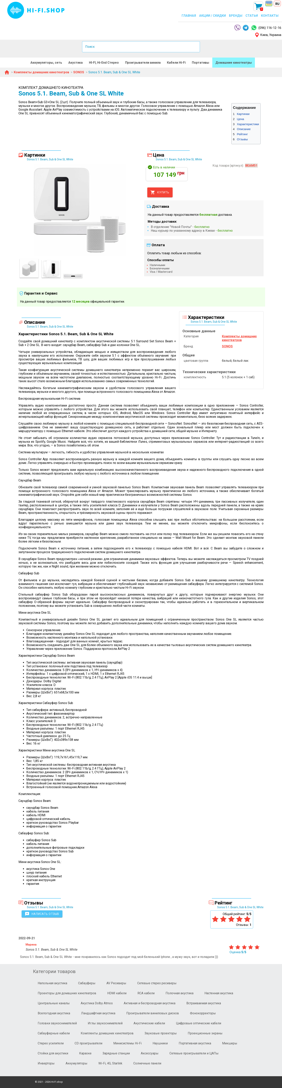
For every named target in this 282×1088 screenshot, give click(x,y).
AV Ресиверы (116, 983)
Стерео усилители (51, 1043)
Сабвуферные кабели (54, 1033)
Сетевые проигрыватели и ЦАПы (194, 1053)
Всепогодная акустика (54, 1013)
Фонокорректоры (203, 1013)
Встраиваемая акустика (203, 1003)
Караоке (85, 1053)
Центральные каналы (54, 1003)
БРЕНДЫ (235, 15)
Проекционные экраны (205, 1033)
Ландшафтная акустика (98, 1013)
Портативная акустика (195, 1043)
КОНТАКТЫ (269, 15)
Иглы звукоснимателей (105, 1023)
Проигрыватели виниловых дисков (152, 1013)
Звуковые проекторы (161, 1033)
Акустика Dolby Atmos (97, 1003)
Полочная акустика (179, 993)
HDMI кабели (116, 993)
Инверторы (46, 1063)
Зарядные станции (116, 1053)
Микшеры (229, 1043)
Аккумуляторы (76, 1063)
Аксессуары (149, 1053)
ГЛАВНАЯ (189, 15)
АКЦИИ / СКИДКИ (212, 15)
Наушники (160, 1043)
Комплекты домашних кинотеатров (107, 1033)
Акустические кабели (149, 1023)
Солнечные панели (147, 1063)
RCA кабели (146, 993)
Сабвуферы (86, 983)
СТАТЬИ (251, 15)
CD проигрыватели (88, 1043)
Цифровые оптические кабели (198, 1023)
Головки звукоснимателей (57, 1023)
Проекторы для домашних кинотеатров (67, 993)
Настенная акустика (218, 993)
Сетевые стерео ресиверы (157, 983)
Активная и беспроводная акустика (149, 1003)
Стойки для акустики (53, 1053)
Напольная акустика (52, 983)
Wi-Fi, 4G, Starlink (110, 1063)
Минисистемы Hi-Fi (127, 1043)
